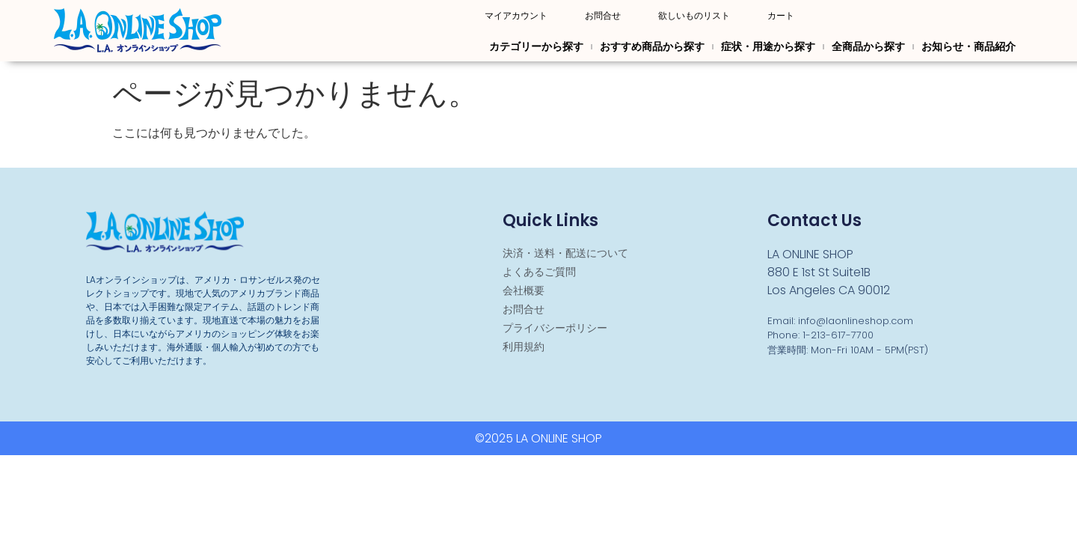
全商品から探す (868, 46)
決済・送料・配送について (565, 253)
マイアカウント (516, 15)
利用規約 (523, 346)
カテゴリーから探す (536, 46)
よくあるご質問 (539, 271)
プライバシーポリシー (555, 327)
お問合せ (603, 15)
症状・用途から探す (768, 46)
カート (780, 15)
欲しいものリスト (694, 15)
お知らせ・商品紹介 (968, 46)
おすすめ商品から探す (652, 46)
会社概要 (523, 290)
